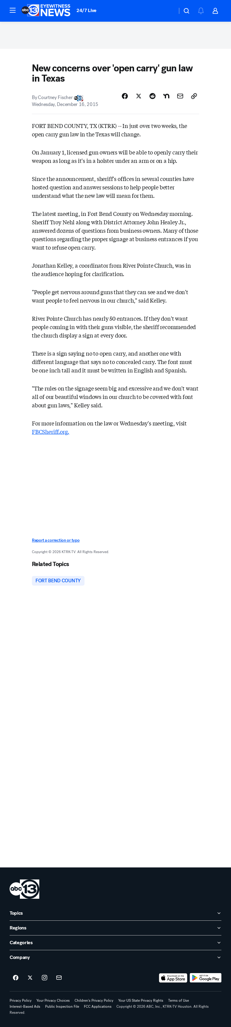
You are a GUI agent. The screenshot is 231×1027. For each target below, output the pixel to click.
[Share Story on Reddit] (152, 96)
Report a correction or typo (55, 540)
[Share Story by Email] (180, 96)
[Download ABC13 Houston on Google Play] (205, 978)
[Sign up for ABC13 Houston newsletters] (59, 978)
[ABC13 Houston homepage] (45, 10)
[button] (12, 10)
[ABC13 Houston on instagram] (44, 978)
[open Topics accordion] (115, 913)
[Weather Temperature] (168, 11)
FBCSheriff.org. (50, 431)
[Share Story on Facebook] (125, 96)
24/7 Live (86, 10)
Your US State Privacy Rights (140, 1000)
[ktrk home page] (24, 889)
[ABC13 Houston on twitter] (30, 978)
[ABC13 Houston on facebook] (16, 978)
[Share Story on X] (139, 96)
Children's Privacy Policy (94, 1000)
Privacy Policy (21, 1000)
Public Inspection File (62, 1006)
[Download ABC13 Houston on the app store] (173, 978)
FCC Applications (98, 1006)
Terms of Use (178, 1000)
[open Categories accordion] (115, 942)
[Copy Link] (194, 96)
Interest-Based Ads (25, 1006)
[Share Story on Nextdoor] (166, 96)
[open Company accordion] (115, 957)
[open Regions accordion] (115, 928)
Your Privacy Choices (53, 1000)
